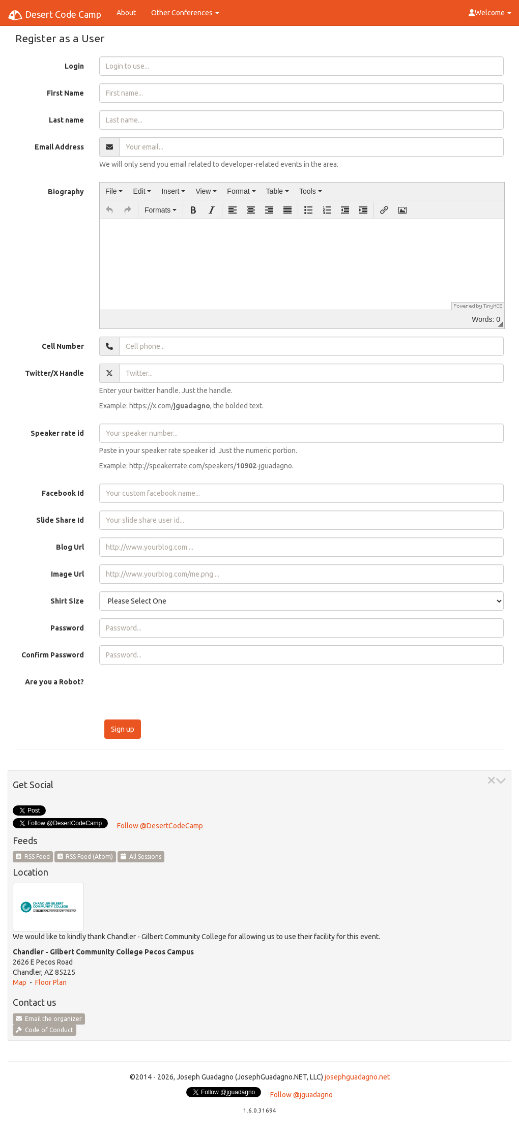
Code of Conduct (44, 1030)
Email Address (59, 147)
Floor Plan (51, 982)
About (126, 13)
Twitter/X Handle (54, 373)
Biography (66, 192)
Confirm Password (52, 655)
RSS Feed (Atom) (85, 856)
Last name (66, 120)
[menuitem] (114, 191)
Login (74, 66)
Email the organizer (49, 1018)
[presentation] (114, 191)
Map (19, 982)
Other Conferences (185, 13)
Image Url (67, 574)
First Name (65, 93)
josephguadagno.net (357, 1077)
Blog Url (70, 547)
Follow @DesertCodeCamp (160, 826)
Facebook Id (63, 493)
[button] (109, 210)
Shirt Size (67, 601)
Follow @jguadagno (301, 1095)
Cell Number (63, 346)
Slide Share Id (60, 520)
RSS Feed (33, 856)
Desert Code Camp (54, 15)
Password (67, 628)
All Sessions (141, 856)
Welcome (490, 13)
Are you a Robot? (54, 682)
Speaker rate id (57, 433)
